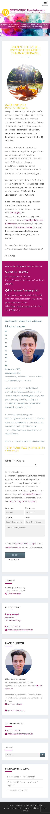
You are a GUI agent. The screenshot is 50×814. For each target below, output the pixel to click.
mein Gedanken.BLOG (15, 710)
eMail (35, 519)
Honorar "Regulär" (17, 501)
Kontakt (25, 811)
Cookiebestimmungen (13, 547)
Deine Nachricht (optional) (25, 531)
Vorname (14, 510)
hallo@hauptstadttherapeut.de (19, 306)
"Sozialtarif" (32, 501)
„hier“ (18, 309)
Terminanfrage (14, 593)
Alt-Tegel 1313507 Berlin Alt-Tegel (13, 617)
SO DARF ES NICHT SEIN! (17, 790)
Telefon (14, 519)
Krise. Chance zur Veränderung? (21, 776)
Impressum (29, 808)
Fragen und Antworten (31, 494)
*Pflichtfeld (15, 556)
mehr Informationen (14, 704)
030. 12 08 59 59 (14, 626)
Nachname (35, 510)
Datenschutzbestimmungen (25, 543)
